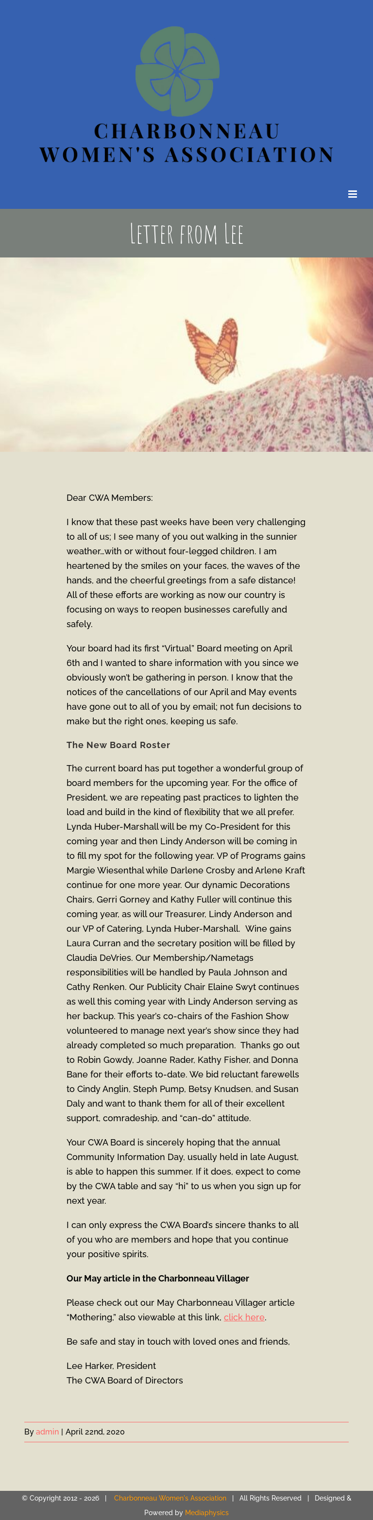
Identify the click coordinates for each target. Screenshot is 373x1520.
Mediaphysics (207, 1513)
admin (47, 1431)
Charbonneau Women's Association (170, 1498)
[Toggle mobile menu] (353, 194)
